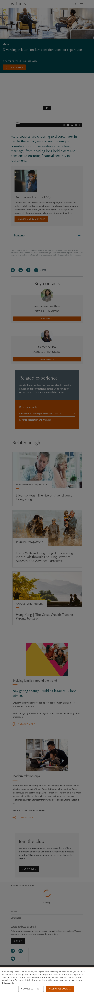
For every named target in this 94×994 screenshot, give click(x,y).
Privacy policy (8, 983)
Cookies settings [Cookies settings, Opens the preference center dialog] (31, 989)
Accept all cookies (60, 989)
